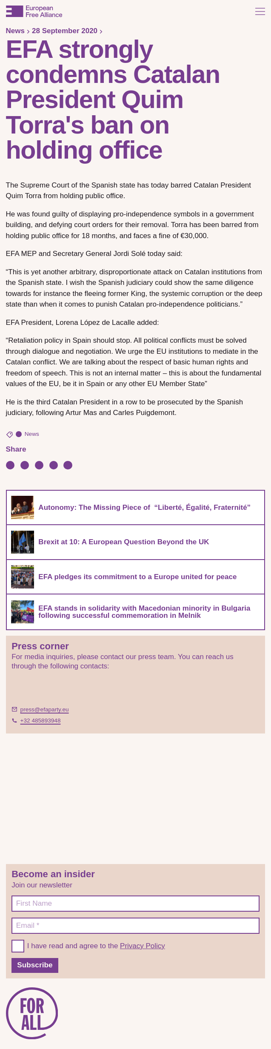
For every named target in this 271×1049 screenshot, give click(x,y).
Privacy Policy (142, 946)
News (15, 31)
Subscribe (34, 965)
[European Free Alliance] (34, 11)
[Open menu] (260, 11)
